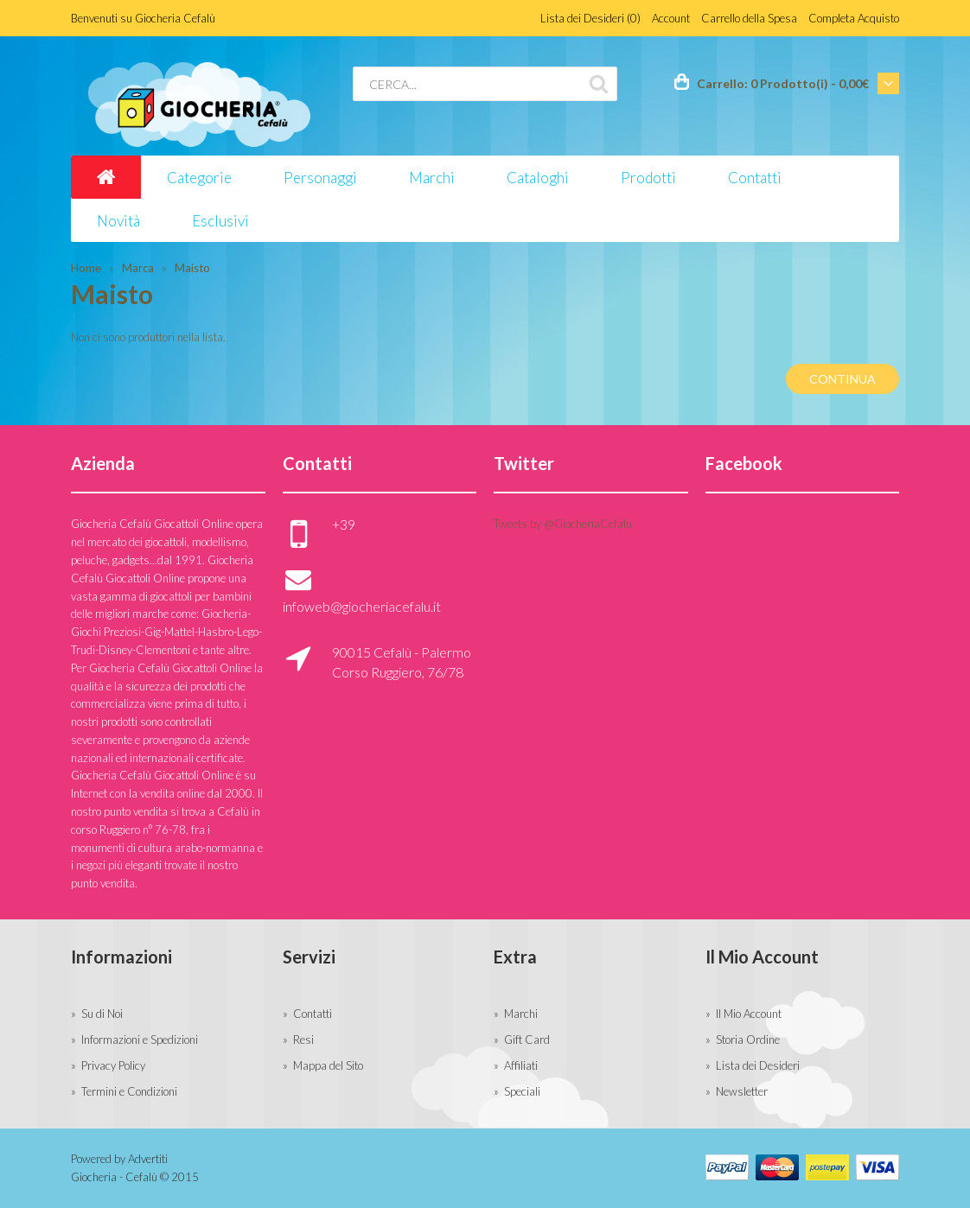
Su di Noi (102, 1013)
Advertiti (148, 1159)
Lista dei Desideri (758, 1065)
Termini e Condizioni (129, 1091)
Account (671, 18)
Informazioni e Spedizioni (139, 1039)
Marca (138, 268)
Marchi (521, 1013)
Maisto (192, 268)
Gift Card (527, 1039)
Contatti (312, 1013)
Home (86, 268)
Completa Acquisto (853, 18)
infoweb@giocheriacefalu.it (362, 606)
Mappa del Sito (328, 1065)
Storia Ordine (748, 1039)
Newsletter (742, 1091)
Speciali (522, 1091)
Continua (842, 379)
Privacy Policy (113, 1065)
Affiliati (521, 1065)
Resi (303, 1039)
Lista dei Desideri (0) (590, 18)
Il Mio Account (749, 1013)
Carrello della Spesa (749, 18)
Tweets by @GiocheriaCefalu (563, 524)
